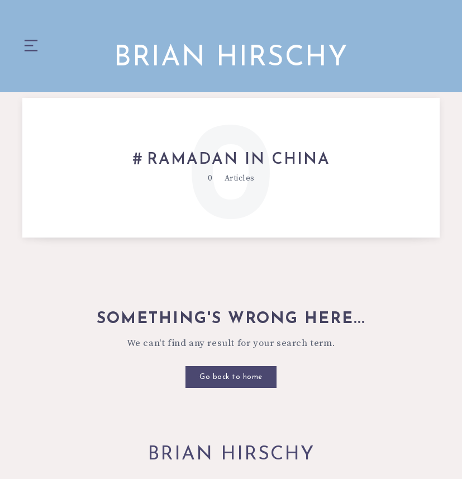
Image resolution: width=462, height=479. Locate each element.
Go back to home (231, 377)
